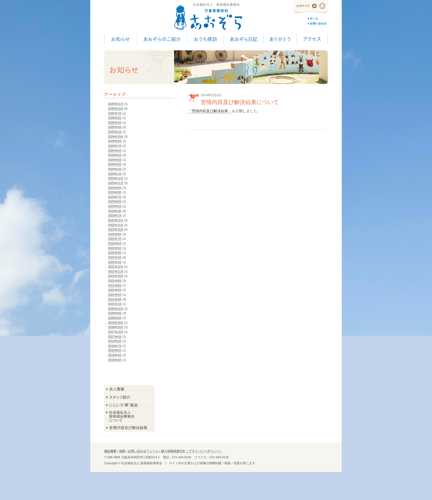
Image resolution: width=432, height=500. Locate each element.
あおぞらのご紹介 (162, 39)
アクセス (312, 39)
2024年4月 (115, 159)
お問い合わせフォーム (143, 451)
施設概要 (110, 451)
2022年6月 (115, 243)
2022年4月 (115, 252)
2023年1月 (115, 215)
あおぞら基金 (129, 405)
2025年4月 (115, 122)
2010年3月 (115, 359)
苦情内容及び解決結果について (240, 102)
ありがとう (280, 39)
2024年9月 (115, 141)
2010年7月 (115, 346)
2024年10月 (115, 136)
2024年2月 (115, 169)
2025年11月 (115, 103)
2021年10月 (115, 276)
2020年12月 (115, 308)
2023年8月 (115, 192)
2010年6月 (115, 350)
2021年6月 (115, 290)
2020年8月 (115, 318)
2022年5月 (115, 248)
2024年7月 (115, 145)
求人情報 (129, 389)
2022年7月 (115, 238)
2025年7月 (115, 113)
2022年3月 (115, 257)
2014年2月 (115, 341)
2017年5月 (115, 336)
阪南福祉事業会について (129, 416)
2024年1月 (115, 173)
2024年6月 (115, 150)
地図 (122, 451)
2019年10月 (115, 322)
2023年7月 (115, 197)
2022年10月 (115, 229)
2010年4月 (115, 355)
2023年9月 (115, 187)
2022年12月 (115, 220)
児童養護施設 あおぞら (208, 17)
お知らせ (120, 39)
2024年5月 (115, 155)
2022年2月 (115, 262)
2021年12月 (115, 266)
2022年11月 (115, 225)
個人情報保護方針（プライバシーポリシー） (191, 451)
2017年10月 (115, 332)
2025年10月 (115, 108)
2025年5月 (115, 117)
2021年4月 (115, 294)
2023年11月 (115, 183)
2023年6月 (115, 201)
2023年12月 (115, 178)
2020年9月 (115, 313)
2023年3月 (115, 211)
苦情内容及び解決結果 (129, 427)
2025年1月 (115, 131)
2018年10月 (115, 327)
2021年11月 (115, 271)
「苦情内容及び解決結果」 (210, 111)
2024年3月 (115, 164)
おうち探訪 (205, 39)
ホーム (318, 18)
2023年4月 (115, 206)
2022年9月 (115, 234)
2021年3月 (115, 299)
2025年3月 (115, 127)
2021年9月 (115, 280)
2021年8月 (115, 285)
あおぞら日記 (244, 39)
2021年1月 (115, 304)
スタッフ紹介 (129, 397)
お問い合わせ (318, 23)
